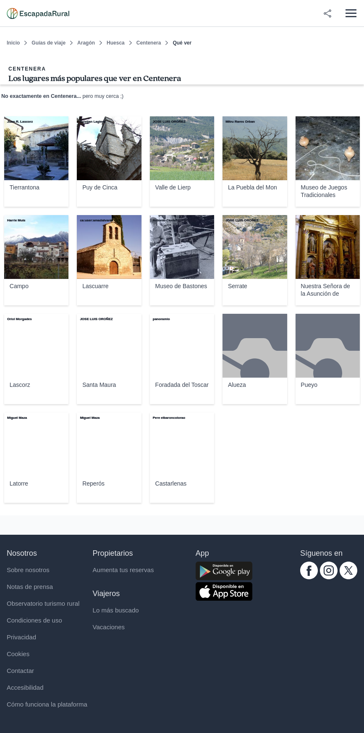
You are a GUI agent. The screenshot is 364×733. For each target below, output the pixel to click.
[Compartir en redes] (327, 13)
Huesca (116, 43)
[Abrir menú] (351, 13)
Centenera (148, 43)
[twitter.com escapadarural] (348, 577)
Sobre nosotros (28, 569)
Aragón (86, 43)
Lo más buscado (116, 610)
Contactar (20, 670)
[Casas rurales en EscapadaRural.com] (38, 13)
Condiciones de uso (34, 620)
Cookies (18, 653)
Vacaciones (109, 627)
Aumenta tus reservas (123, 569)
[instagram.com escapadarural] (329, 577)
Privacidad (21, 637)
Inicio (13, 43)
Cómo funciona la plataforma (47, 704)
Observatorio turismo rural (43, 603)
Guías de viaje (48, 43)
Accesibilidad (25, 687)
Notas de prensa (30, 586)
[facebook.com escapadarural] (309, 577)
